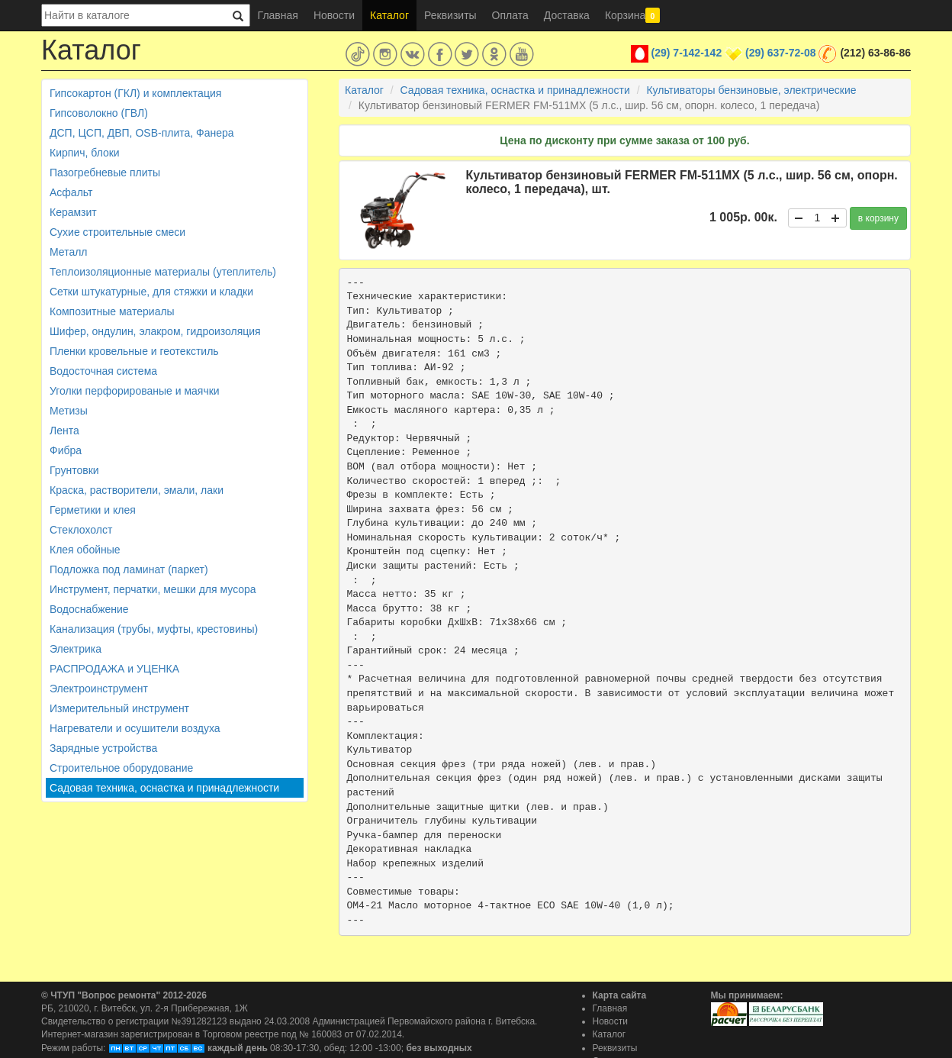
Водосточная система (103, 371)
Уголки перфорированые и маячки (135, 391)
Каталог (389, 15)
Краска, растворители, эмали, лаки (137, 490)
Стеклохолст (81, 530)
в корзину (878, 218)
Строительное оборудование (121, 768)
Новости (334, 15)
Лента (64, 430)
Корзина (632, 15)
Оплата (510, 15)
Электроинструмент (99, 688)
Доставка (567, 15)
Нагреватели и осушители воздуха (135, 728)
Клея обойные (85, 550)
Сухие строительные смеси (117, 232)
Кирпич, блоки (85, 153)
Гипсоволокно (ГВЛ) (99, 113)
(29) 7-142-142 (686, 53)
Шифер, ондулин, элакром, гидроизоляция (155, 331)
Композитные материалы (112, 311)
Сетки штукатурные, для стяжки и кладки (151, 291)
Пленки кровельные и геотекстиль (134, 351)
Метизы (69, 411)
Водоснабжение (89, 609)
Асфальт (71, 192)
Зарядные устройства (103, 748)
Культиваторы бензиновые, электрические (751, 90)
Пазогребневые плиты (105, 172)
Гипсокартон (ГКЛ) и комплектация (135, 93)
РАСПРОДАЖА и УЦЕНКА (114, 669)
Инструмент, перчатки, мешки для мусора (153, 589)
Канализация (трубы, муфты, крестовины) (154, 629)
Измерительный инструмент (119, 708)
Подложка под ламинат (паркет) (129, 569)
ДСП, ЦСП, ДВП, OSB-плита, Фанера (142, 133)
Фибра (66, 450)
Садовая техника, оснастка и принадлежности (164, 788)
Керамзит (73, 212)
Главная (278, 15)
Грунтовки (74, 470)
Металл (69, 252)
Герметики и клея (93, 510)
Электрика (75, 649)
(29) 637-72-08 (780, 53)
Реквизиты (450, 15)
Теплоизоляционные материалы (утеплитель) (163, 272)
